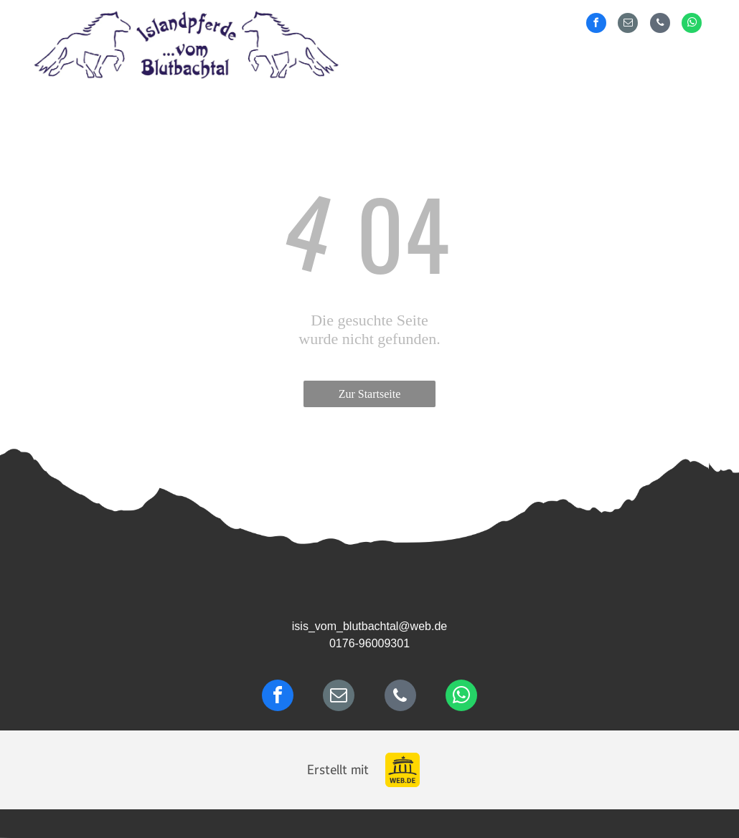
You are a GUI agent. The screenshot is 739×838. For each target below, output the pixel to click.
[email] (628, 25)
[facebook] (596, 25)
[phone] (660, 25)
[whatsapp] (692, 25)
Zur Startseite (370, 394)
